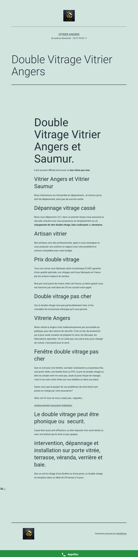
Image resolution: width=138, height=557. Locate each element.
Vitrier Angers (69, 34)
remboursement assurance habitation (53, 405)
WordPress (122, 533)
